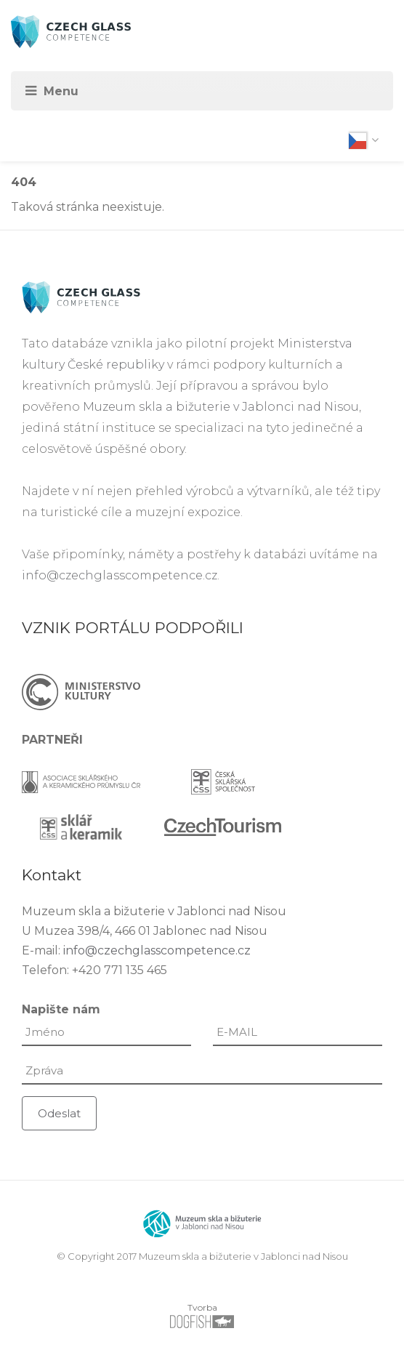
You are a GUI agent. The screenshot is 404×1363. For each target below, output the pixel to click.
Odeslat (59, 1113)
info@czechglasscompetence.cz (119, 575)
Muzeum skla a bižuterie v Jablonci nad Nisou (221, 407)
